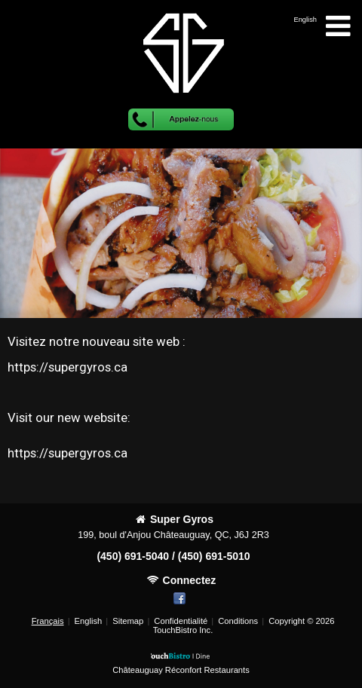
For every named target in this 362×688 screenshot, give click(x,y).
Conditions (238, 620)
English (89, 620)
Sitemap (127, 620)
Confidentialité (180, 620)
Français (48, 620)
